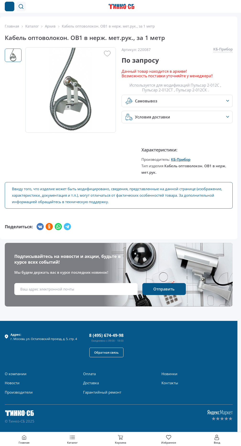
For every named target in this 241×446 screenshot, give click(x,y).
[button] (21, 6)
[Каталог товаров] (9, 6)
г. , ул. (44, 336)
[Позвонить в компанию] (224, 6)
